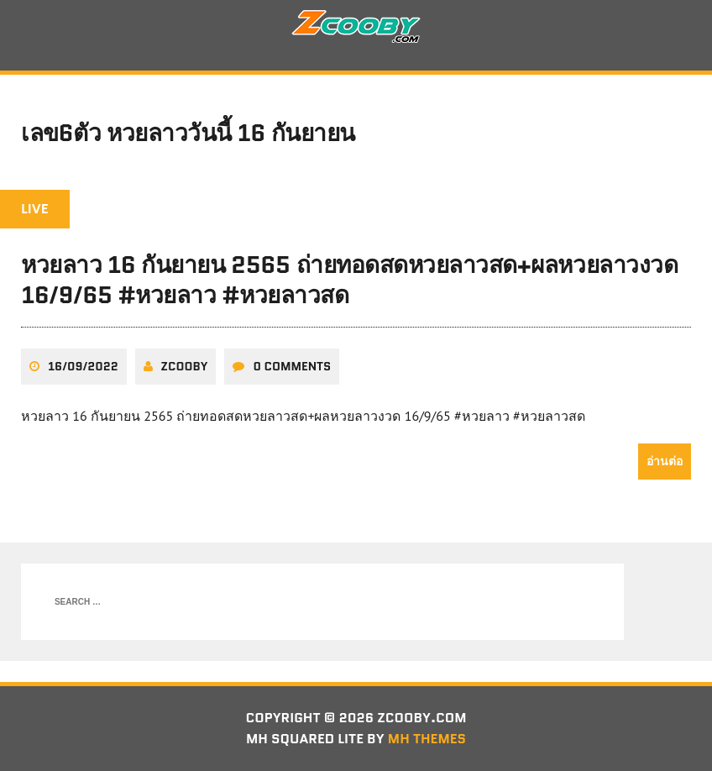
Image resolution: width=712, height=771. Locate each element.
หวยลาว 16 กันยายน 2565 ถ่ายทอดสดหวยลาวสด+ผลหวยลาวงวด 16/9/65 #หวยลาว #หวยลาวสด (349, 280)
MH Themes (427, 738)
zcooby (184, 366)
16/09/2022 (83, 366)
